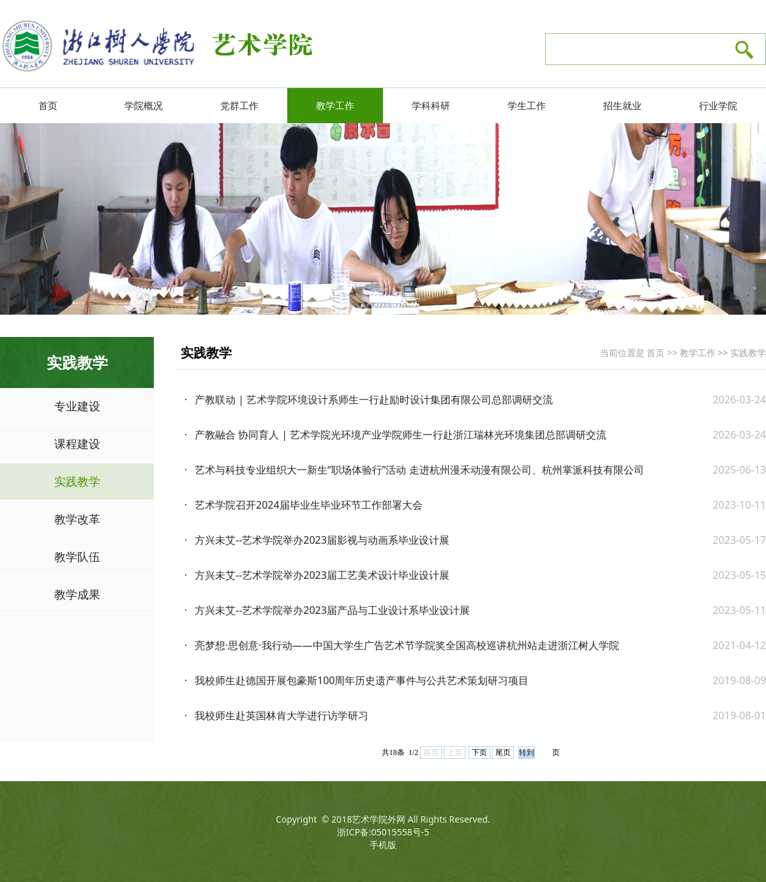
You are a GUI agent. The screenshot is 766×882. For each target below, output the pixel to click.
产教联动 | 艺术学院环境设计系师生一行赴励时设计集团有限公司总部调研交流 (374, 399)
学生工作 (526, 105)
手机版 (383, 845)
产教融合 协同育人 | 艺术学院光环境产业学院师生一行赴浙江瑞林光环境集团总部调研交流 (400, 435)
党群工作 (239, 105)
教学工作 (335, 105)
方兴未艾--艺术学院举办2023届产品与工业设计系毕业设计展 (332, 610)
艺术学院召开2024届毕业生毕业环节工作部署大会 (309, 505)
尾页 (503, 752)
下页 (479, 752)
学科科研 (431, 105)
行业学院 (718, 105)
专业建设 (77, 406)
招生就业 (622, 105)
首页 (47, 105)
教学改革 (77, 519)
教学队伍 (77, 556)
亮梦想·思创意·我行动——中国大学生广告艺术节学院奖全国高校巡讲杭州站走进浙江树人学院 (407, 645)
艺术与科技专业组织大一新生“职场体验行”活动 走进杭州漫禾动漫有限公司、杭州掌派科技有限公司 (419, 470)
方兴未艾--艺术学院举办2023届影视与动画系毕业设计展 (322, 540)
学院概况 (143, 105)
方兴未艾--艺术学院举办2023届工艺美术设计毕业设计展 (322, 575)
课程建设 (77, 443)
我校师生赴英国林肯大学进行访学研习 (281, 715)
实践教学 (77, 481)
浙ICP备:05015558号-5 (383, 832)
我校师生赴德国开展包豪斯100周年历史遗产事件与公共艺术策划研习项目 (362, 680)
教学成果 (77, 594)
